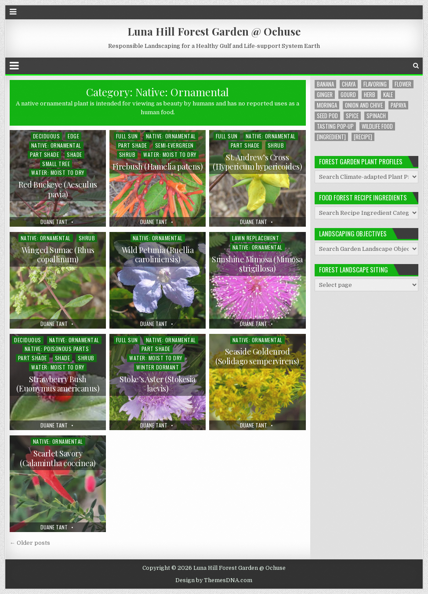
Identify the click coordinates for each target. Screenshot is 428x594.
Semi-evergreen (174, 145)
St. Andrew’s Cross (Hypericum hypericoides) (257, 162)
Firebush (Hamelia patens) (157, 166)
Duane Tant (54, 222)
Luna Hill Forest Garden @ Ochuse (214, 31)
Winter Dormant (157, 367)
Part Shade (44, 154)
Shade (74, 154)
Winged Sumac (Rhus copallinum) (58, 255)
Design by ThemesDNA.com (213, 580)
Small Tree (56, 163)
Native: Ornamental (56, 145)
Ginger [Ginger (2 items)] (325, 95)
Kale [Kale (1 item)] (388, 95)
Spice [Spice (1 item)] (352, 116)
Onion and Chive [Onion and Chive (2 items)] (364, 105)
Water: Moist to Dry (57, 172)
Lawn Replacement (255, 238)
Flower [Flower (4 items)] (403, 84)
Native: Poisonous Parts (57, 348)
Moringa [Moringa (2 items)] (327, 105)
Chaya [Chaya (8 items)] (348, 84)
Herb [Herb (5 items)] (369, 95)
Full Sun (127, 136)
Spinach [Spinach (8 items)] (376, 116)
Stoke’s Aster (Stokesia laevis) (158, 384)
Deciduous (46, 136)
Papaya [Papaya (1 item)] (398, 105)
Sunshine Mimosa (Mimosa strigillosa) (257, 264)
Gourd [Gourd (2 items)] (348, 95)
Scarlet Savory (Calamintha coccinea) (58, 458)
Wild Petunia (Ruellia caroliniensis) (158, 255)
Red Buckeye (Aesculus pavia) (57, 189)
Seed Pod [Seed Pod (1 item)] (327, 116)
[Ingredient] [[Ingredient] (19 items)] (331, 137)
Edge (73, 136)
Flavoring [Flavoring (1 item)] (375, 84)
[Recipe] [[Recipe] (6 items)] (363, 137)
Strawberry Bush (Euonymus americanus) (58, 384)
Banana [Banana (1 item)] (325, 84)
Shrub (127, 154)
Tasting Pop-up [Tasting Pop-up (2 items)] (335, 126)
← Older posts (30, 543)
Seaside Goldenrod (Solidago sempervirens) (257, 356)
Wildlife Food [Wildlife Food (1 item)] (377, 126)
